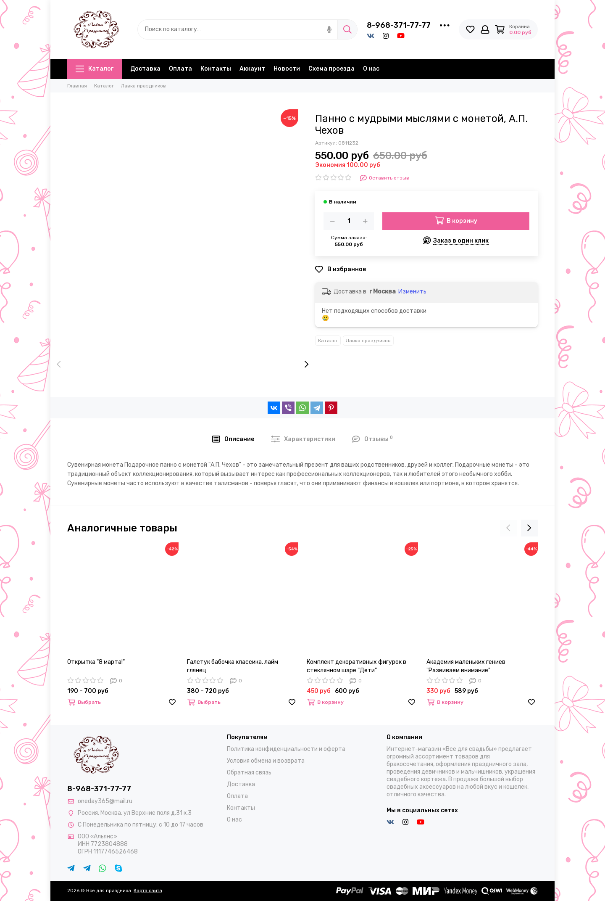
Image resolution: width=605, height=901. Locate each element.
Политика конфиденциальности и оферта (286, 749)
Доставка (145, 68)
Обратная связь (249, 772)
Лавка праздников (368, 340)
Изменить (412, 291)
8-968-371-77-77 (399, 25)
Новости (287, 68)
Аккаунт (252, 68)
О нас (371, 68)
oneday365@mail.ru (105, 801)
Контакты (215, 68)
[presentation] (58, 365)
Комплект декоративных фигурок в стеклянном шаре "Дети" (356, 666)
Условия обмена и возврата (266, 760)
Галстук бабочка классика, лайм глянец (232, 666)
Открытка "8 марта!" (96, 662)
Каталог (94, 68)
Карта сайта (148, 890)
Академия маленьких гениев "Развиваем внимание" (465, 666)
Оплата (180, 68)
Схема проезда (331, 68)
